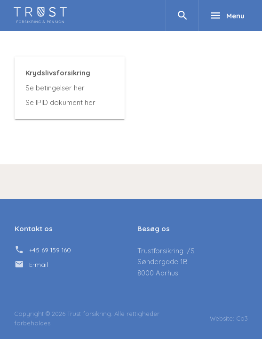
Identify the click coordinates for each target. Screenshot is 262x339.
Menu (227, 15)
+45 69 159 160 (50, 250)
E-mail (38, 264)
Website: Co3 (229, 318)
